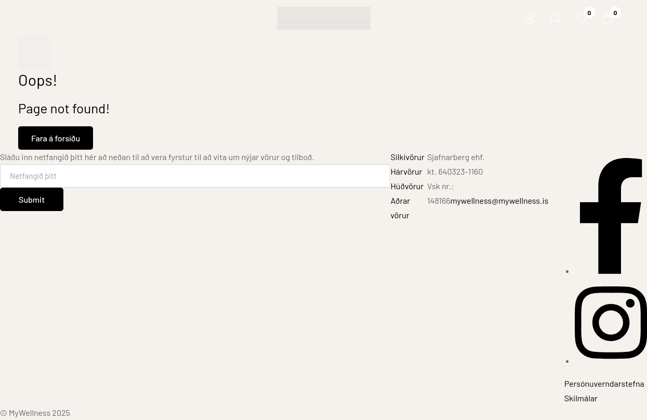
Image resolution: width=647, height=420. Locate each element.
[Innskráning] (530, 18)
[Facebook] (611, 270)
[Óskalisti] (582, 18)
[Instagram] (611, 360)
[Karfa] (607, 18)
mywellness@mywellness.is (499, 200)
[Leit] (556, 18)
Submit (32, 199)
